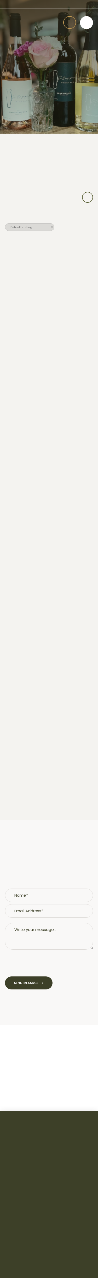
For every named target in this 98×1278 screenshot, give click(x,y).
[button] (69, 22)
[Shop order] (29, 227)
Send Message (26, 983)
